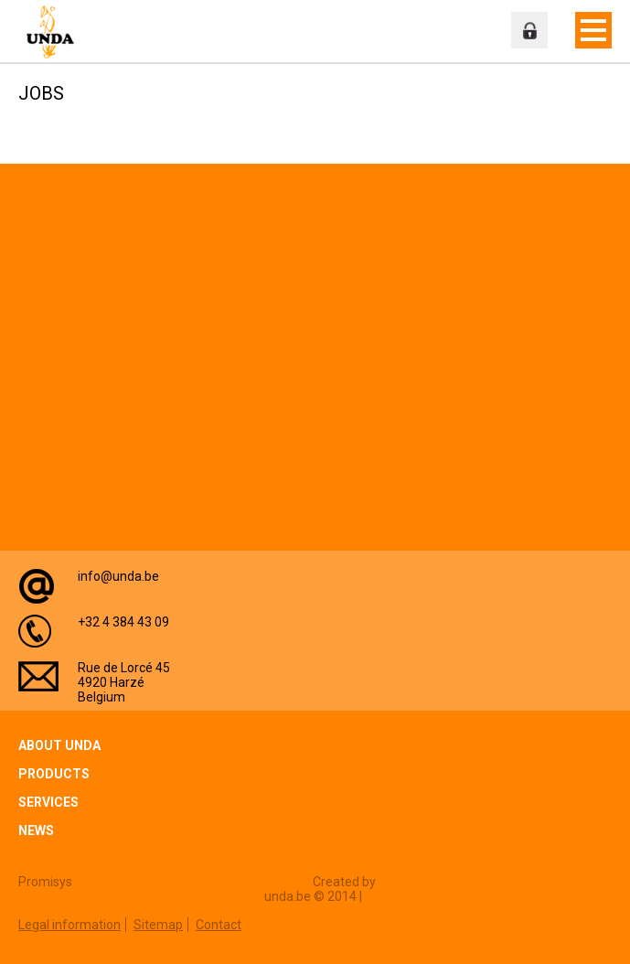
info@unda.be (118, 576)
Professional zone (529, 30)
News (36, 830)
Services (48, 802)
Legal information (69, 924)
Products (54, 773)
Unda (55, 32)
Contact (218, 924)
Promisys (45, 881)
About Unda (59, 745)
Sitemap (158, 924)
